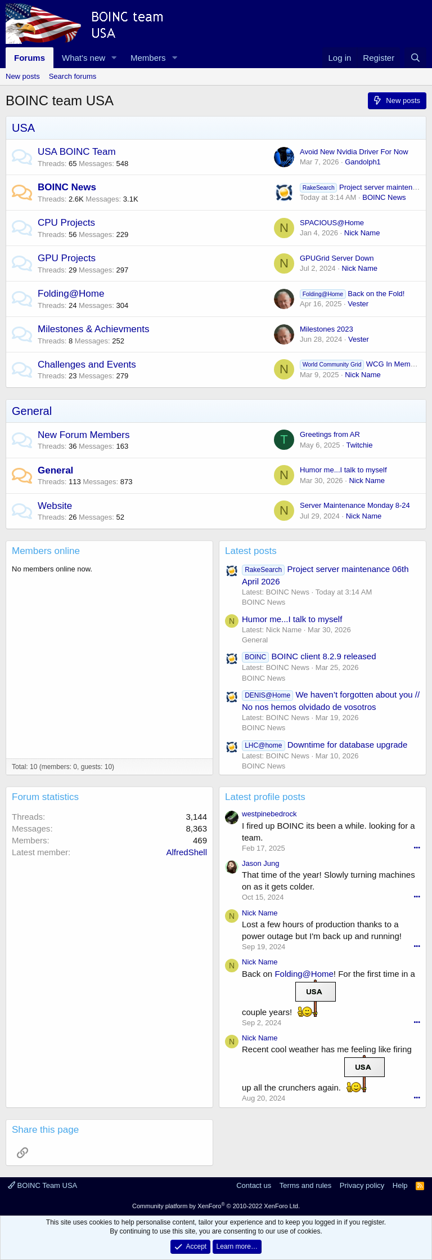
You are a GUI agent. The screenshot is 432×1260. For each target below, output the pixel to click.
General (32, 411)
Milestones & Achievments (93, 329)
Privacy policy (362, 1185)
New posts (23, 76)
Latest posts (251, 551)
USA (23, 128)
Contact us (253, 1185)
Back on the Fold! (352, 293)
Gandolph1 (363, 162)
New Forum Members (83, 435)
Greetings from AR (330, 434)
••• (416, 847)
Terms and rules (305, 1185)
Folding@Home (71, 293)
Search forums (73, 76)
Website (55, 506)
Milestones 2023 (326, 329)
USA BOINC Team (77, 151)
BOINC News (67, 187)
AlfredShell (186, 852)
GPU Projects (67, 258)
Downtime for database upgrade (324, 744)
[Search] (415, 57)
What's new (83, 57)
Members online (46, 551)
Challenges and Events (87, 364)
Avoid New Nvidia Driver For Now (354, 152)
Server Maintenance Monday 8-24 (355, 505)
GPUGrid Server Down (337, 258)
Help (400, 1185)
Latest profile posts (265, 797)
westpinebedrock (269, 814)
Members (148, 57)
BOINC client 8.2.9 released (309, 656)
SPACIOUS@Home (332, 222)
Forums (29, 57)
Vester (358, 304)
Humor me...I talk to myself (343, 470)
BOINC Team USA (42, 1185)
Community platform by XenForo (216, 1206)
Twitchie (359, 445)
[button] (114, 57)
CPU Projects (66, 222)
